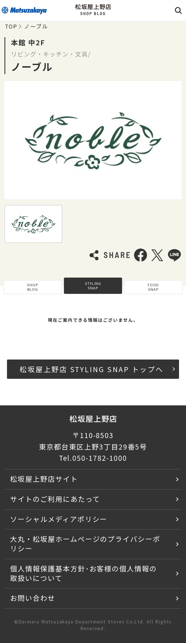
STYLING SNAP (93, 285)
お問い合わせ (32, 598)
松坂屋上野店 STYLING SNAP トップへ (97, 369)
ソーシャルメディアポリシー (58, 519)
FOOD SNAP (153, 287)
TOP (11, 26)
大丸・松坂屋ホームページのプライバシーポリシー (85, 543)
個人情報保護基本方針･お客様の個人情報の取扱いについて (83, 573)
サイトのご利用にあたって (55, 499)
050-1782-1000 (99, 458)
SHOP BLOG (32, 287)
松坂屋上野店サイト (44, 479)
